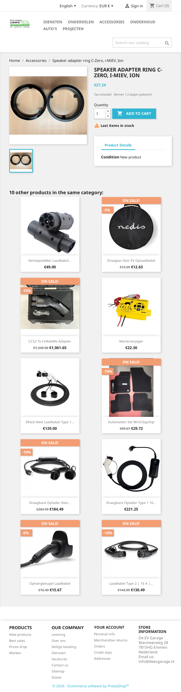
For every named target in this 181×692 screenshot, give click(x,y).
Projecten (73, 28)
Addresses (102, 658)
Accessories (111, 21)
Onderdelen (81, 21)
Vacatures (59, 659)
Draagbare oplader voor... (49, 502)
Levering (58, 634)
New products (20, 634)
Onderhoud (142, 21)
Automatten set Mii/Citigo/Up (131, 422)
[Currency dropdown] (107, 6)
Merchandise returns (111, 640)
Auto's (50, 28)
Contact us (60, 665)
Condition (110, 157)
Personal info (104, 634)
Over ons (59, 640)
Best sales (17, 640)
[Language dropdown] (69, 6)
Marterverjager (131, 341)
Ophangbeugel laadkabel (49, 583)
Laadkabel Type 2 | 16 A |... (131, 583)
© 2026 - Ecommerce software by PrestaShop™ (90, 686)
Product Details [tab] (118, 145)
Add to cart (134, 114)
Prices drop (18, 646)
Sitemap (58, 671)
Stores (57, 677)
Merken (15, 653)
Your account (109, 627)
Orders (99, 646)
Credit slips (103, 652)
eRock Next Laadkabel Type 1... (50, 422)
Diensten (52, 21)
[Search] (142, 43)
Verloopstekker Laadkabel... (49, 260)
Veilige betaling (64, 646)
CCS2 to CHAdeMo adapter (50, 341)
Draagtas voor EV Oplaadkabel (131, 260)
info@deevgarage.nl (156, 661)
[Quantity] (99, 114)
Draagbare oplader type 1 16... (131, 502)
